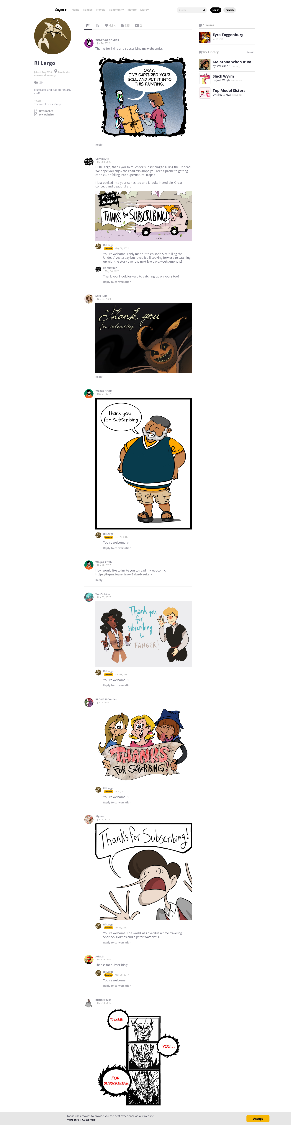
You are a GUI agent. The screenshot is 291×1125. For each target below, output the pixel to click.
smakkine (222, 66)
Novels (100, 9)
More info (73, 1119)
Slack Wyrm (223, 76)
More (144, 9)
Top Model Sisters (229, 90)
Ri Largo (108, 245)
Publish (230, 10)
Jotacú (99, 956)
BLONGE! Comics (106, 699)
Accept (258, 1119)
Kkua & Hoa (223, 94)
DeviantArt (46, 111)
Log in (215, 10)
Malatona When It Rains (235, 61)
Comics (88, 9)
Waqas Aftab (103, 390)
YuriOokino (102, 594)
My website (46, 114)
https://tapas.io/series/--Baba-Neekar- (123, 574)
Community (116, 9)
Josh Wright (223, 80)
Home (75, 9)
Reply (98, 144)
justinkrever (103, 1000)
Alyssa (99, 816)
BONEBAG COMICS (107, 40)
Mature (132, 9)
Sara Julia (101, 296)
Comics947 (102, 159)
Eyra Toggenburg (228, 34)
